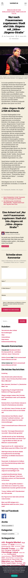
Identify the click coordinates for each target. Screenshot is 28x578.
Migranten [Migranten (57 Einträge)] (5, 561)
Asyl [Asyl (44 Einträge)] (23, 542)
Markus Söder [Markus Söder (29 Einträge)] (16, 559)
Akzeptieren (14, 575)
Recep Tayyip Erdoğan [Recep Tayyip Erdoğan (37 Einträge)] (8, 563)
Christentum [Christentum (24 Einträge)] (18, 546)
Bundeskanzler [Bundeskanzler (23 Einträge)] (18, 544)
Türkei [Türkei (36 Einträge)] (8, 565)
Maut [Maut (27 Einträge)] (22, 559)
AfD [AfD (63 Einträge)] (3, 542)
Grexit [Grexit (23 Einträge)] (5, 554)
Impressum (5, 339)
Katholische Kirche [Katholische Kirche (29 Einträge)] (6, 559)
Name (3, 281)
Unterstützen (5, 337)
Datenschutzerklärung (8, 341)
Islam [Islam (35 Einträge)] (3, 558)
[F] (14, 516)
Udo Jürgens (19, 189)
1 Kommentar (15, 38)
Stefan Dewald (6, 357)
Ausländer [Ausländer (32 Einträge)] (4, 544)
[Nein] (26, 572)
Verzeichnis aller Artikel (9, 330)
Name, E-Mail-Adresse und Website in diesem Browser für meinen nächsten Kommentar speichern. (14, 304)
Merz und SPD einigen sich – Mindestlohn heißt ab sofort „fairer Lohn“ (12, 504)
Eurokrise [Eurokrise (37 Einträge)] (8, 550)
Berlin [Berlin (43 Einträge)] (13, 544)
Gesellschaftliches (8, 11)
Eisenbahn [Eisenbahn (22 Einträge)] (18, 548)
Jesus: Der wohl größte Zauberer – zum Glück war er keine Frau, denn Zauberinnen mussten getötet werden (13, 486)
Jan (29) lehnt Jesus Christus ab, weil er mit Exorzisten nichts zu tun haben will (13, 410)
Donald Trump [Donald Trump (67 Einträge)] (8, 548)
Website (3, 295)
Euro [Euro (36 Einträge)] (2, 550)
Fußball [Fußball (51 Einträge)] (15, 552)
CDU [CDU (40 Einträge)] (12, 546)
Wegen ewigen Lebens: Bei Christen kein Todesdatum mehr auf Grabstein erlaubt (13, 397)
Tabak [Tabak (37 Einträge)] (3, 565)
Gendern (13, 189)
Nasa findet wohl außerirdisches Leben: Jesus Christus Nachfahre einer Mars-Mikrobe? (13, 379)
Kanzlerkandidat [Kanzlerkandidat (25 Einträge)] (18, 557)
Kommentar (5, 267)
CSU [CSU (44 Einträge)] (22, 546)
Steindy (21, 78)
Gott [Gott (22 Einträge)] (2, 554)
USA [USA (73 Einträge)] (23, 565)
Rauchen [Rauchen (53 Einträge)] (18, 561)
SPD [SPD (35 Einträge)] (24, 563)
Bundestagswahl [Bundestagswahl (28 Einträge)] (5, 546)
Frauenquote (7, 189)
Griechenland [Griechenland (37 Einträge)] (11, 554)
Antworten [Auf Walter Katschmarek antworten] (5, 246)
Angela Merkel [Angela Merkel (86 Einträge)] (13, 542)
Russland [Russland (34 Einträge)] (19, 563)
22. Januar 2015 (22, 36)
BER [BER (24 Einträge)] (9, 544)
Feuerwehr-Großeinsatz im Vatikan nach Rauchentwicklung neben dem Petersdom (12, 463)
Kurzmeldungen (6, 332)
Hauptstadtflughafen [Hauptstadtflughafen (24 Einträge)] (6, 556)
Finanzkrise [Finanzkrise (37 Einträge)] (15, 550)
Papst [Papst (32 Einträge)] (12, 561)
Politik (14, 13)
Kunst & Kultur (21, 11)
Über (3, 335)
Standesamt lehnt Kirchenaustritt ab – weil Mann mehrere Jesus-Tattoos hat (11, 352)
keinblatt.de (14, 3)
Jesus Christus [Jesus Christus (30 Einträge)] (10, 558)
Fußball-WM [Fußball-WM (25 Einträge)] (21, 552)
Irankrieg (4, 373)
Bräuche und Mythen (14, 10)
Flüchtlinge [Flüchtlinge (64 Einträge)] (6, 552)
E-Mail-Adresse (6, 288)
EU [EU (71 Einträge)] (22, 548)
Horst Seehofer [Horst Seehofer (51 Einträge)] (18, 556)
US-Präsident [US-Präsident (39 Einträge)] (15, 565)
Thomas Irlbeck (10, 36)
